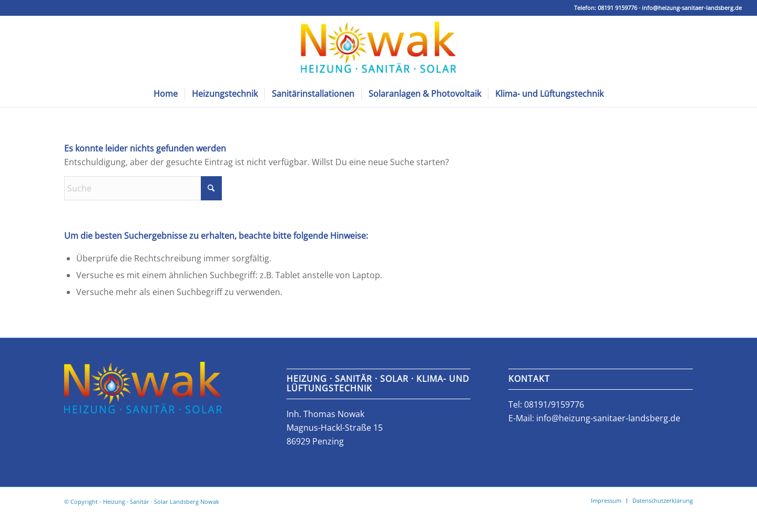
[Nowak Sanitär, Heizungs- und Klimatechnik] (378, 48)
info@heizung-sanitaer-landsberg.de (692, 8)
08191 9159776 (617, 8)
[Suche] (143, 188)
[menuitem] (166, 93)
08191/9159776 (554, 404)
